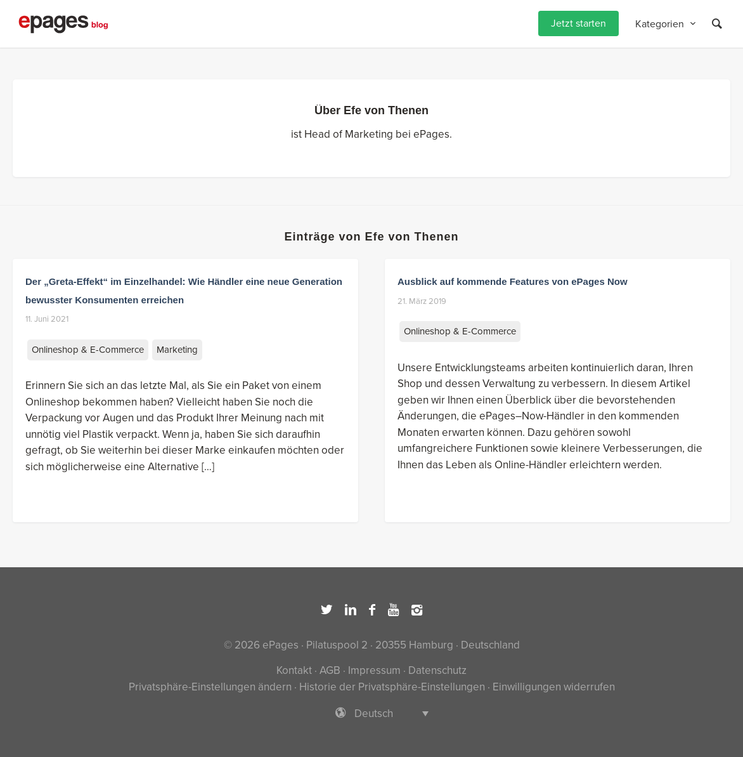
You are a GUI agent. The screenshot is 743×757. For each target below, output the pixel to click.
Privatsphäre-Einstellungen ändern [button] (210, 687)
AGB (330, 670)
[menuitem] (578, 24)
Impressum (374, 670)
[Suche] (717, 24)
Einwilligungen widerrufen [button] (554, 687)
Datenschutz (437, 670)
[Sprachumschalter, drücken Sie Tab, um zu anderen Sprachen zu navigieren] (371, 713)
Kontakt (294, 670)
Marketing (177, 349)
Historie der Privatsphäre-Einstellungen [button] (392, 687)
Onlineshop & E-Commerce (88, 349)
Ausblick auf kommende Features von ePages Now (512, 281)
